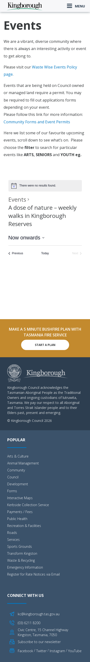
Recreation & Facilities (24, 525)
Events (17, 199)
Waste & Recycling (21, 560)
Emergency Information (25, 567)
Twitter (41, 650)
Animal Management (23, 463)
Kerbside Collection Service (28, 505)
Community (16, 470)
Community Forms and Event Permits (37, 121)
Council (12, 477)
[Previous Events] (15, 253)
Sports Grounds (19, 546)
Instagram (57, 650)
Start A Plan (45, 345)
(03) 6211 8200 (29, 623)
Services (13, 539)
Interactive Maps (20, 498)
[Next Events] (77, 253)
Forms (12, 491)
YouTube (75, 650)
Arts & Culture (18, 456)
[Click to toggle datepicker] (26, 238)
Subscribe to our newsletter (39, 641)
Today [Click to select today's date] (45, 253)
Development (17, 484)
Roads (12, 532)
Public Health (17, 518)
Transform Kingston (22, 553)
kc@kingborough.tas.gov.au (39, 614)
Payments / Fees (20, 511)
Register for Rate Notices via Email (33, 574)
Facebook (25, 650)
